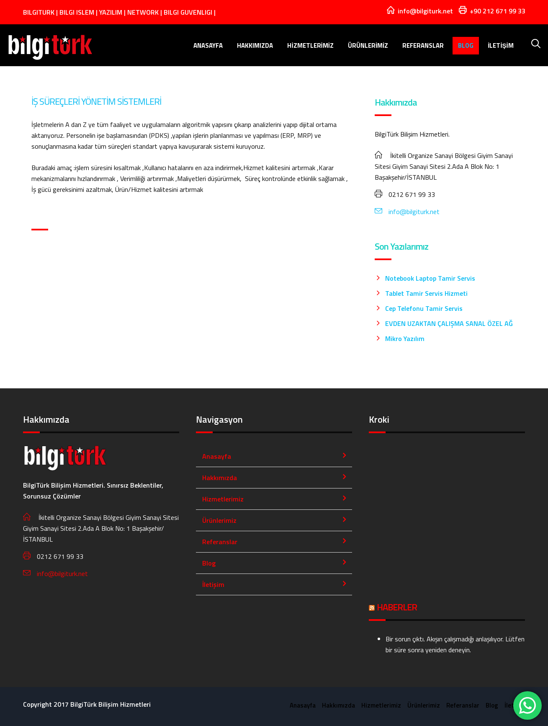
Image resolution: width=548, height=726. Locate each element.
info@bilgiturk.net (407, 212)
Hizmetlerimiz (311, 45)
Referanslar (424, 45)
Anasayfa (209, 45)
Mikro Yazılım (405, 338)
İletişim (502, 45)
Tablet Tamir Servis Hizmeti (426, 293)
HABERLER (397, 607)
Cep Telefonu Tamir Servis (424, 308)
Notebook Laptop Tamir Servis (430, 278)
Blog (467, 45)
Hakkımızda (256, 45)
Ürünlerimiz (369, 45)
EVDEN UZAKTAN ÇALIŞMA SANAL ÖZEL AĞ (449, 323)
